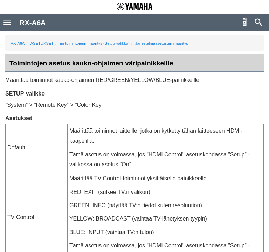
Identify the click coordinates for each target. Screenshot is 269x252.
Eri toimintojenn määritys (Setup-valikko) (94, 43)
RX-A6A (18, 43)
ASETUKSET (42, 43)
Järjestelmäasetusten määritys (161, 43)
